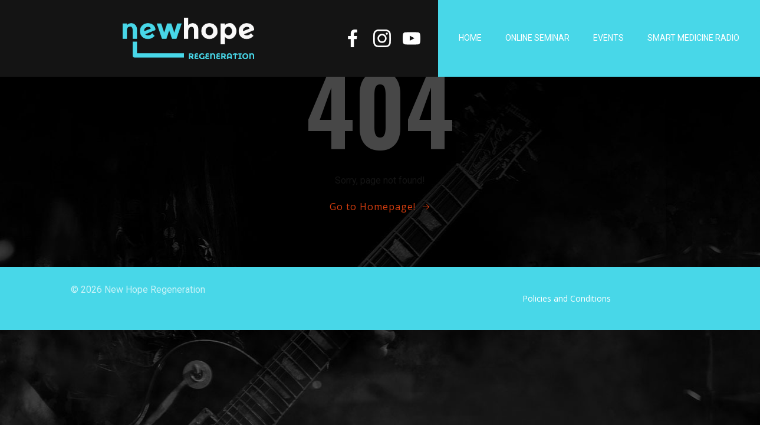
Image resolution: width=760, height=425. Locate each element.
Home (470, 37)
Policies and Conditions (566, 298)
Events (608, 37)
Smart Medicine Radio (693, 37)
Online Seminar (537, 37)
